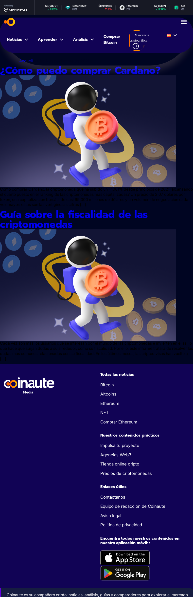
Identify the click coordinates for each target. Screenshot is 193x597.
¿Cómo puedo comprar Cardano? (80, 70)
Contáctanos (112, 497)
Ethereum (109, 403)
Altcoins (108, 394)
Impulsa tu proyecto (119, 445)
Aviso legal (110, 515)
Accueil (26, 60)
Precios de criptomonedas (126, 473)
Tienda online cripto (119, 464)
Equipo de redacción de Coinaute (132, 506)
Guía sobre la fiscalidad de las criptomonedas (74, 219)
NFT (104, 412)
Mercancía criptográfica (139, 41)
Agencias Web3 (115, 454)
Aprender (51, 40)
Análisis (84, 40)
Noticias (18, 40)
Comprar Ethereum (118, 422)
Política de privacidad (121, 524)
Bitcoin (107, 384)
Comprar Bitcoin (112, 39)
